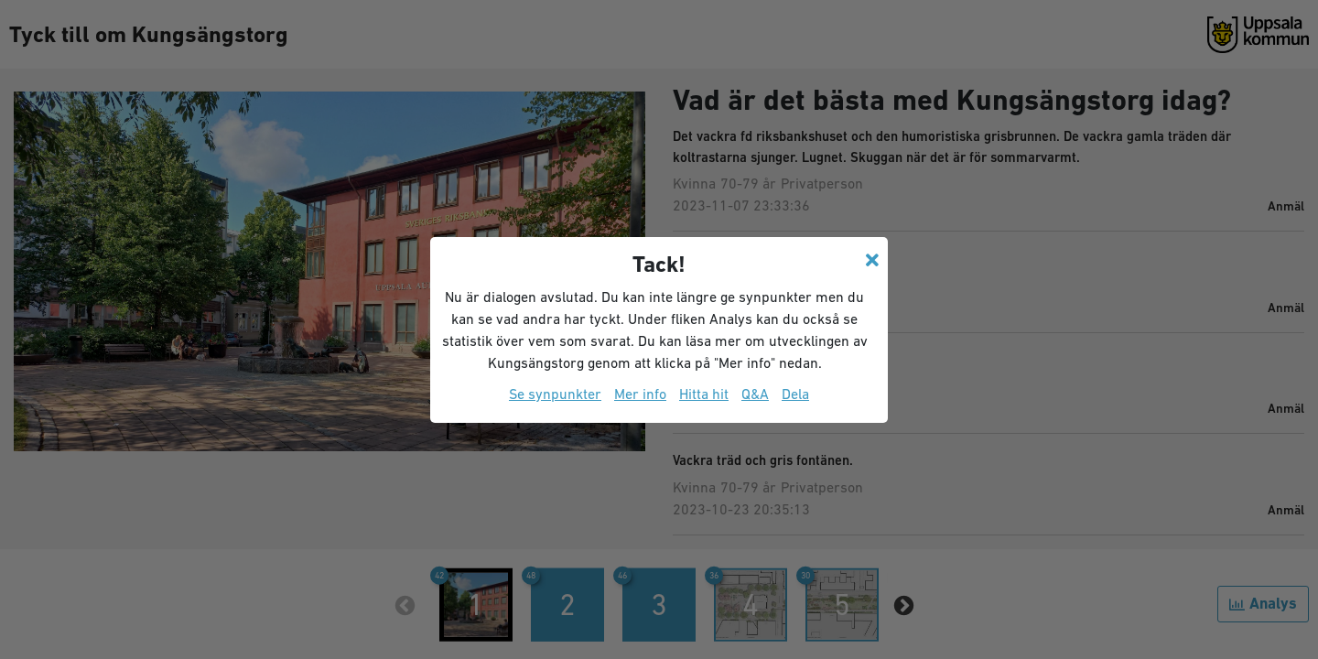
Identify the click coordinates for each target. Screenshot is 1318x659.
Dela (795, 393)
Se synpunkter (555, 393)
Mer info (640, 393)
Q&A (755, 393)
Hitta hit (704, 393)
